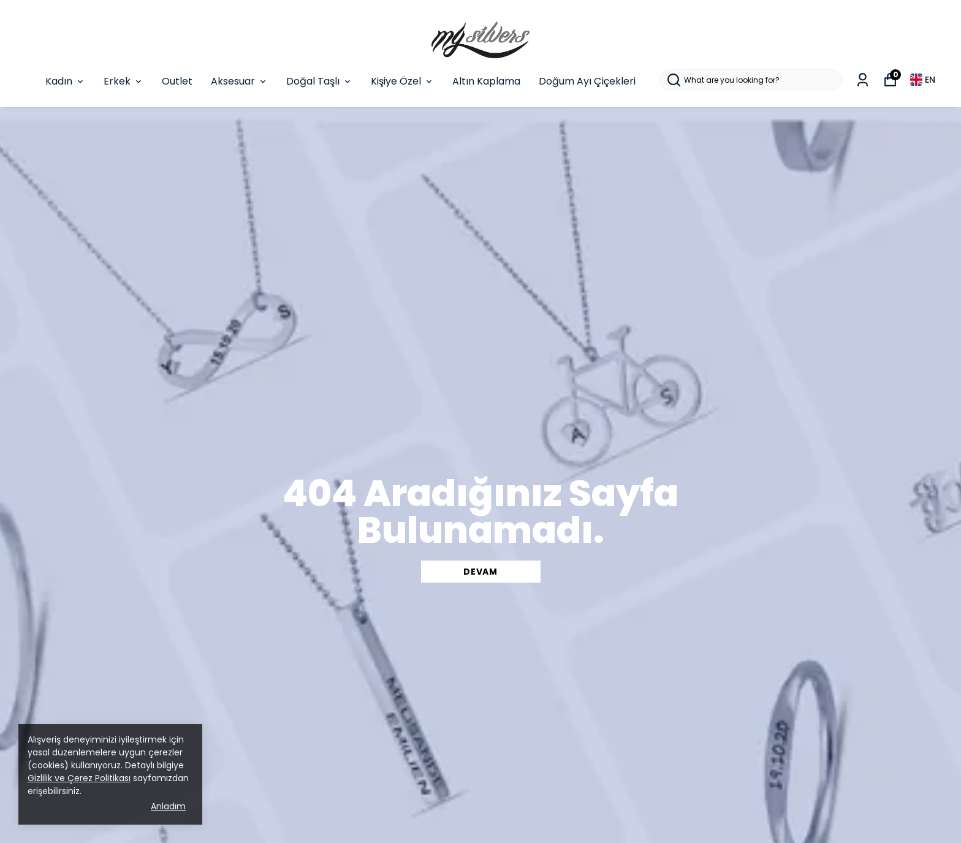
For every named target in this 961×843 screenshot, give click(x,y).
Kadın (65, 81)
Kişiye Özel (402, 81)
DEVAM (480, 571)
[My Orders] (862, 80)
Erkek (123, 81)
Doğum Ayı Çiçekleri (587, 81)
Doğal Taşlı (319, 81)
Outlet (177, 81)
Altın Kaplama (486, 81)
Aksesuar (239, 81)
